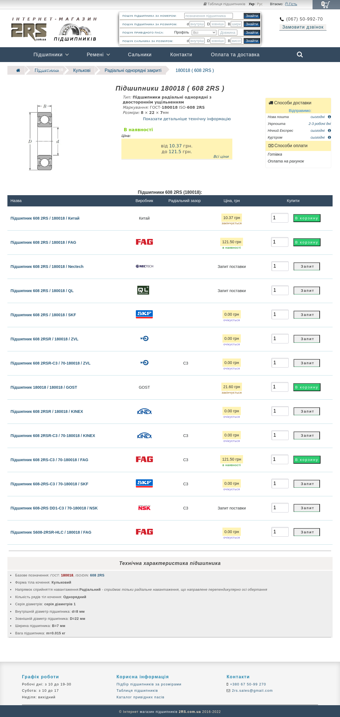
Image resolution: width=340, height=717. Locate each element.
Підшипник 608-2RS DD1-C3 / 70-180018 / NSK (54, 507)
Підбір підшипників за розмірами (149, 683)
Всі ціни (220, 155)
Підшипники (48, 54)
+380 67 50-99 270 (247, 683)
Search (300, 55)
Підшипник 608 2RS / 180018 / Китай (44, 216)
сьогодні (321, 115)
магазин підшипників (158, 710)
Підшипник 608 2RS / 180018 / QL (42, 289)
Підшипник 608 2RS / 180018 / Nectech (46, 265)
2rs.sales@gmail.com (252, 689)
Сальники (140, 54)
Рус (260, 4)
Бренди (274, 69)
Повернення (48, 69)
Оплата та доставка (235, 54)
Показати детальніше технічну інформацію (187, 117)
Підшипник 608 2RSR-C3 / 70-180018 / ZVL (50, 362)
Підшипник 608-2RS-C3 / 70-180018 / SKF (49, 482)
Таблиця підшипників (225, 3)
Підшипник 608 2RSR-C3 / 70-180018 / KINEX (52, 434)
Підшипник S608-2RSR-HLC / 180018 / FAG (50, 531)
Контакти (181, 54)
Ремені (95, 54)
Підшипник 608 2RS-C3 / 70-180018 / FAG (49, 458)
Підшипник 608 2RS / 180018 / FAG (43, 241)
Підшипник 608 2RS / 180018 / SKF (43, 313)
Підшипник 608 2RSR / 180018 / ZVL (44, 337)
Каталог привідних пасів (140, 696)
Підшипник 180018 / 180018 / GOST (43, 386)
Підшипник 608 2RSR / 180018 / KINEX (46, 410)
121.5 (175, 150)
